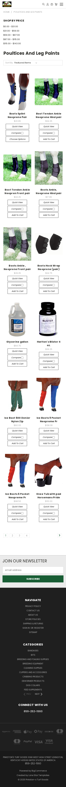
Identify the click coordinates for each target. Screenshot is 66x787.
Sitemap (33, 632)
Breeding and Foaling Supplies (33, 659)
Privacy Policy (33, 606)
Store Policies (33, 619)
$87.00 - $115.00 (11, 39)
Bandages (33, 650)
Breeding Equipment (33, 663)
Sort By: (9, 62)
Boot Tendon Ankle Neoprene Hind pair (49, 115)
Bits (33, 654)
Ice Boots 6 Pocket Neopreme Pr (17, 495)
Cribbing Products (33, 676)
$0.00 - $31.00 (10, 26)
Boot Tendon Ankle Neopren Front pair (17, 191)
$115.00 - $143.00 (12, 43)
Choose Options (17, 139)
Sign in (26, 627)
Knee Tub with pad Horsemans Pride (48, 495)
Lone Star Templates (39, 775)
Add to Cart (49, 139)
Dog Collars (33, 685)
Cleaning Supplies (33, 668)
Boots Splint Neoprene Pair (17, 115)
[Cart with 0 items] (56, 4)
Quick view (17, 126)
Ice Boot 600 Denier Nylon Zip (17, 419)
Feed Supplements (33, 689)
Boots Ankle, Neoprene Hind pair (49, 191)
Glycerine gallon (17, 341)
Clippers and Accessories (33, 672)
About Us (33, 614)
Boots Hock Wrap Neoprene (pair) (48, 267)
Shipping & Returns (33, 623)
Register (39, 627)
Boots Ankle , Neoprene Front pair (17, 267)
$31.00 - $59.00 (11, 30)
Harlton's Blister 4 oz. (49, 343)
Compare (17, 133)
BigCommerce (39, 770)
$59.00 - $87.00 (11, 35)
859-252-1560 (33, 711)
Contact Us (33, 610)
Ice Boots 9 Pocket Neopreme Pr (49, 419)
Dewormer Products (33, 681)
